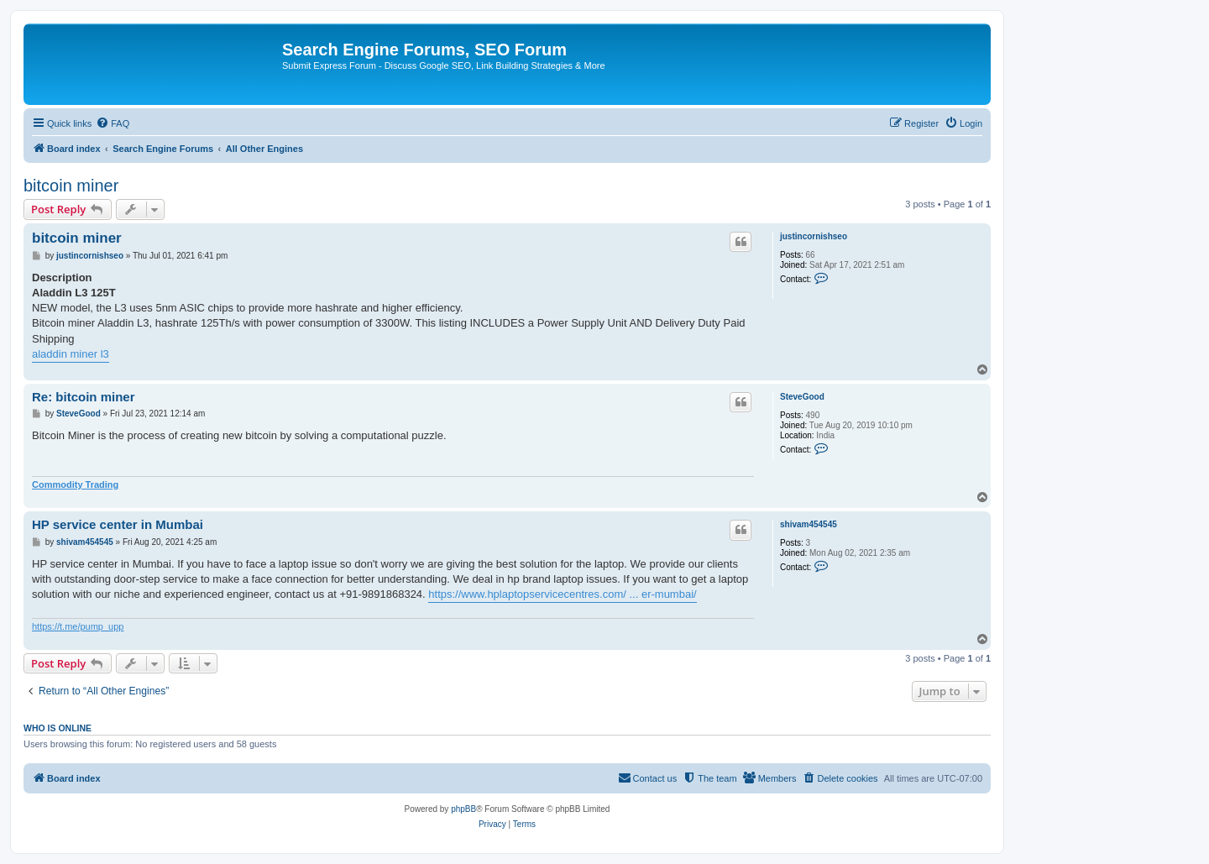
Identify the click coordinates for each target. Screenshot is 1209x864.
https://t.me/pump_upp (77, 626)
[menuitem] (112, 123)
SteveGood (802, 396)
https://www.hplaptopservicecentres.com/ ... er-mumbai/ (562, 594)
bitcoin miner (71, 185)
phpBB (463, 809)
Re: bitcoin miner (83, 397)
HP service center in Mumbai (117, 524)
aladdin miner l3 (70, 354)
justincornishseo (813, 236)
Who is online (58, 728)
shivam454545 (808, 524)
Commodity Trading (75, 484)
